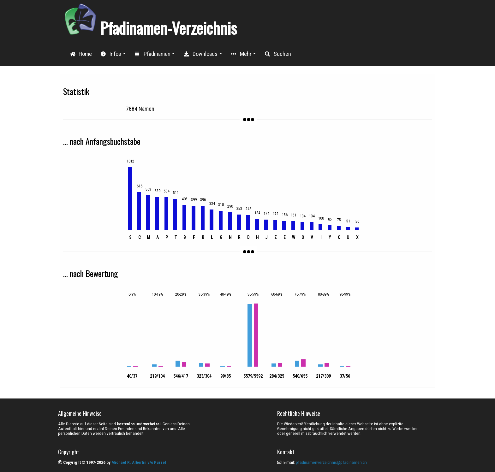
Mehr (241, 53)
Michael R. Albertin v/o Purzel (138, 462)
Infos (111, 53)
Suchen (278, 53)
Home (81, 53)
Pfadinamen (152, 53)
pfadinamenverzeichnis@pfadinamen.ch (331, 462)
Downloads (201, 53)
